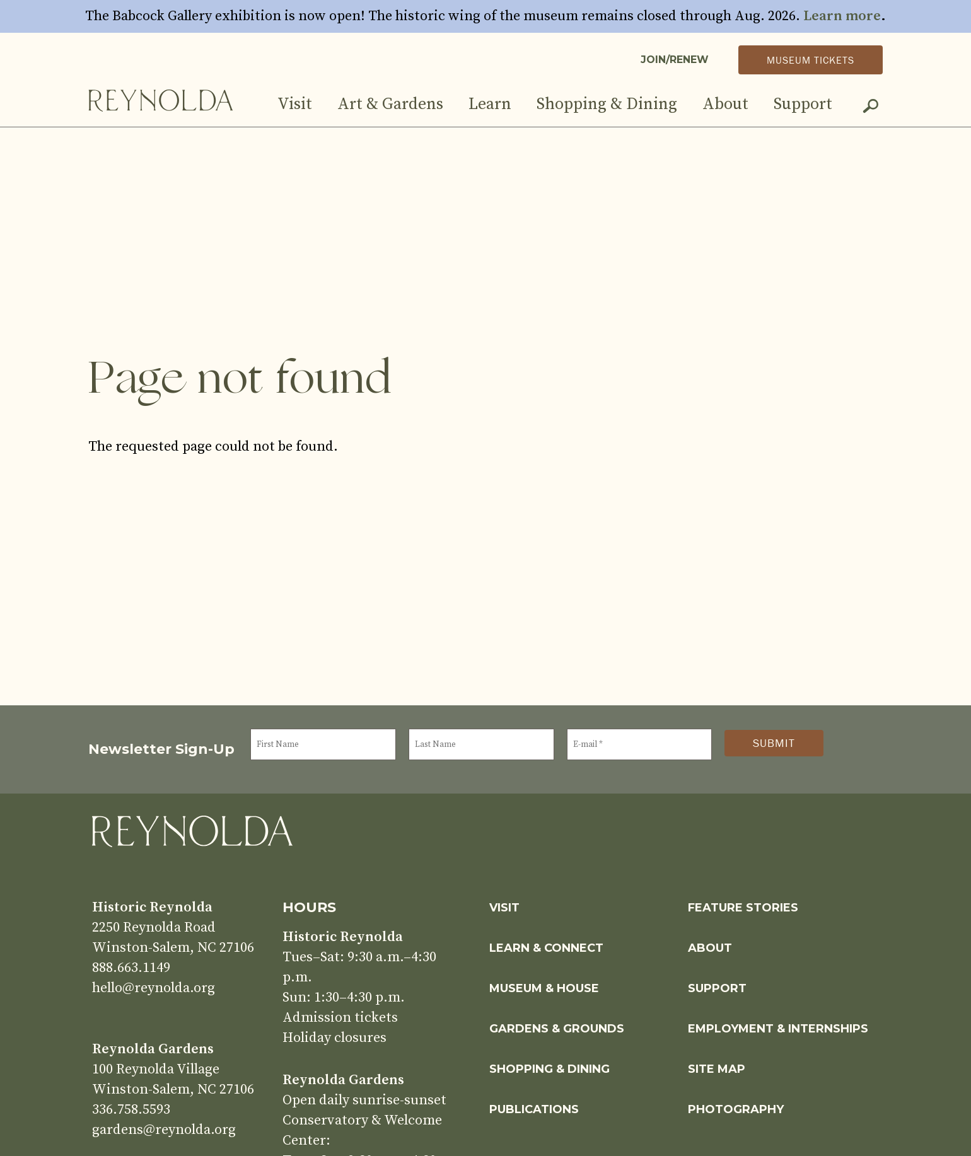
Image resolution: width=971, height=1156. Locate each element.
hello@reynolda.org (153, 988)
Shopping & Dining (607, 104)
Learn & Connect (546, 948)
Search (870, 108)
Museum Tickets (810, 60)
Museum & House (544, 988)
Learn (489, 104)
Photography (736, 1109)
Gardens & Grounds (556, 1029)
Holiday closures (334, 1037)
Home (160, 99)
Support (803, 104)
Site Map (716, 1069)
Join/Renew (675, 60)
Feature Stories (743, 908)
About (725, 104)
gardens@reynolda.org (164, 1129)
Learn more (842, 16)
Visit (294, 104)
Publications (534, 1109)
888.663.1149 (131, 967)
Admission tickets (340, 1017)
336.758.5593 (131, 1109)
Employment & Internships (778, 1029)
